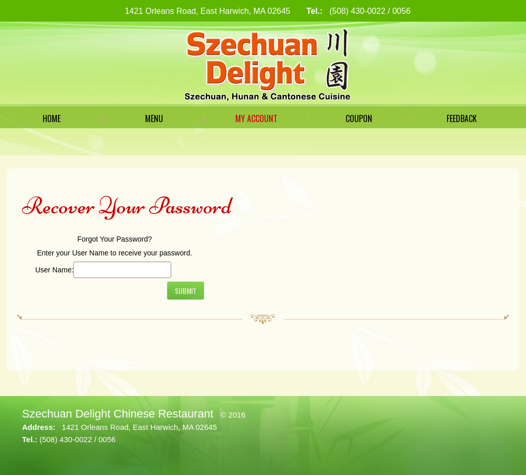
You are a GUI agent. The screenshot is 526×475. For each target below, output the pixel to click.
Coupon (359, 118)
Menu (154, 118)
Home (51, 118)
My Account (256, 118)
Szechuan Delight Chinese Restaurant (117, 413)
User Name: (54, 270)
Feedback (462, 118)
